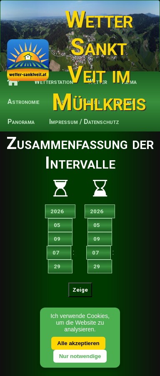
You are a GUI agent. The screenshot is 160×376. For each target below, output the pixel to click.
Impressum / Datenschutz (84, 122)
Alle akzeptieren (78, 343)
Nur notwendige (80, 356)
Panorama (21, 122)
